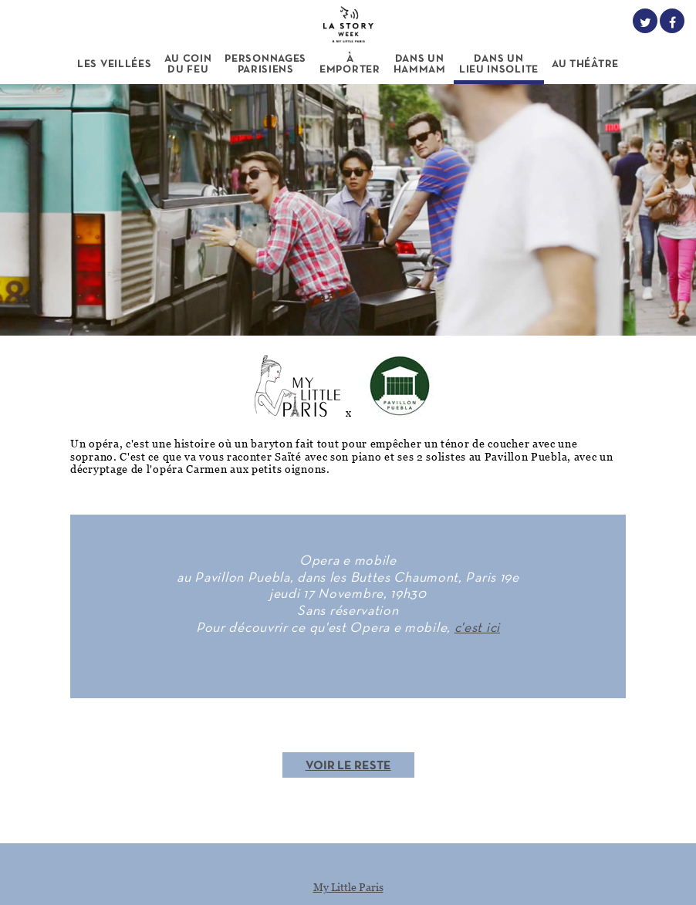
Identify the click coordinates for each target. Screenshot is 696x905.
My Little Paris (348, 886)
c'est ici (477, 628)
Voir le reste (348, 766)
